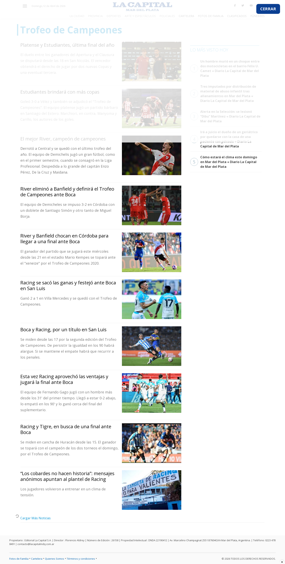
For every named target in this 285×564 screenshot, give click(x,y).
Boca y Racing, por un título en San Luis (63, 329)
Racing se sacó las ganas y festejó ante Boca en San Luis (68, 285)
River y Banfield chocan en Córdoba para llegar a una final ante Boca (64, 238)
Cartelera (36, 558)
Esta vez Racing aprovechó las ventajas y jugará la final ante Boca (64, 379)
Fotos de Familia (18, 558)
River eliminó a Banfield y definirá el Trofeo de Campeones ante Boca (67, 191)
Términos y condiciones (81, 558)
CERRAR (268, 8)
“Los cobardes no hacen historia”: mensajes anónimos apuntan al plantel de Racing (67, 476)
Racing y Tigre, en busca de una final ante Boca (65, 429)
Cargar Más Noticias (35, 518)
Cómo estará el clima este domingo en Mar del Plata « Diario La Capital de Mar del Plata (223, 162)
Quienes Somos (54, 558)
